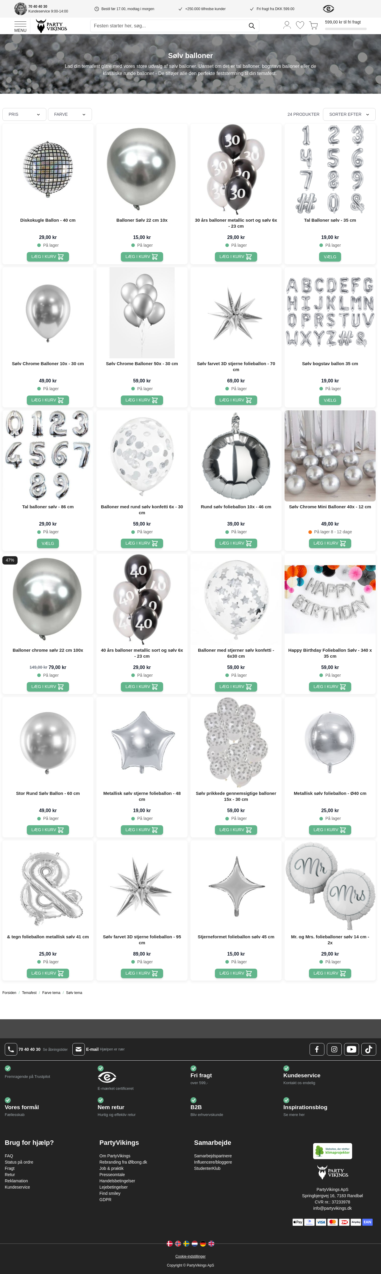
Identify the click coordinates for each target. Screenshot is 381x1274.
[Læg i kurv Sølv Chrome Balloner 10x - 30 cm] (48, 400)
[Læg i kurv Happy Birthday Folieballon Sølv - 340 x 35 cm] (330, 687)
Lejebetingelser (113, 1187)
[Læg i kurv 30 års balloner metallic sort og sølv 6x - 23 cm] (236, 257)
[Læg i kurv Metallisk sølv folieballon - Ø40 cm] (330, 830)
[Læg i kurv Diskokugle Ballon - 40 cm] (48, 257)
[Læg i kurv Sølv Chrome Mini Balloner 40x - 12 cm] (330, 543)
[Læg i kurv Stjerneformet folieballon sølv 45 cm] (236, 973)
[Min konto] (287, 25)
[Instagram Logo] (334, 1049)
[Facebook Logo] (317, 1049)
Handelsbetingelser (117, 1180)
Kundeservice (17, 1187)
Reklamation (16, 1180)
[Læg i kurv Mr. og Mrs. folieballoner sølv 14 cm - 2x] (330, 973)
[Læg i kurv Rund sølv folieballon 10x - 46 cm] (236, 543)
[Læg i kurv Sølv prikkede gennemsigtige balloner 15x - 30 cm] (236, 830)
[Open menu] (20, 25)
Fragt (10, 1168)
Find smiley (110, 1193)
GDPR (105, 1199)
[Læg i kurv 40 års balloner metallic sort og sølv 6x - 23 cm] (142, 687)
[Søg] (252, 26)
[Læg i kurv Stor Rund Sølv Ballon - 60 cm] (48, 830)
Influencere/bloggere (213, 1162)
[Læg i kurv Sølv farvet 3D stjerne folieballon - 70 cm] (236, 400)
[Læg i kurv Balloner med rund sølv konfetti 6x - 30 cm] (142, 543)
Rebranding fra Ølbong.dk (123, 1162)
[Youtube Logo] (351, 1049)
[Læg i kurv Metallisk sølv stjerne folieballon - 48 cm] (142, 830)
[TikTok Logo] (368, 1049)
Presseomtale (112, 1174)
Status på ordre (19, 1162)
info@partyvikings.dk (332, 1208)
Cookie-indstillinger (190, 1256)
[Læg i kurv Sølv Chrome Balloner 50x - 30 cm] (142, 400)
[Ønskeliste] (300, 25)
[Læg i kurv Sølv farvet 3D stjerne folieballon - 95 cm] (142, 973)
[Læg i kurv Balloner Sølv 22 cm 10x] (142, 257)
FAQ (9, 1155)
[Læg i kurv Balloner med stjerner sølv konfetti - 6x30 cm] (236, 687)
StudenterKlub (207, 1168)
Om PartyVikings (114, 1155)
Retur (10, 1174)
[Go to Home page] (51, 26)
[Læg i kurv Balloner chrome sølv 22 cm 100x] (48, 687)
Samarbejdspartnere (213, 1155)
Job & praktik (111, 1168)
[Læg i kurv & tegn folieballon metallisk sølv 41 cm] (48, 973)
